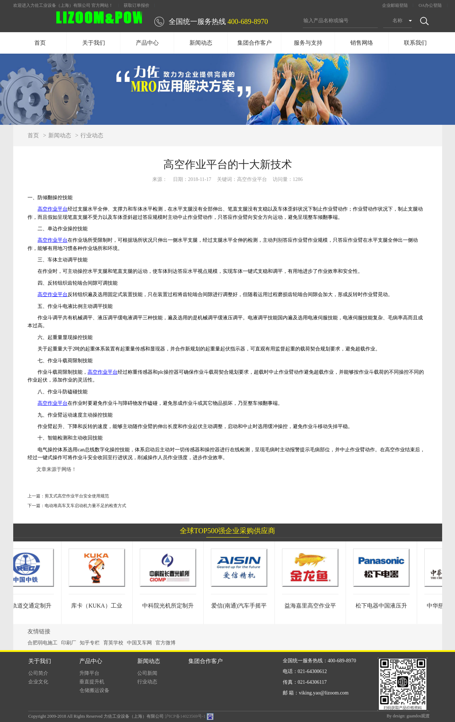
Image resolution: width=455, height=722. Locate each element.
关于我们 (93, 43)
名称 (397, 20)
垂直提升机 (91, 681)
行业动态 (91, 135)
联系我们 (415, 43)
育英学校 (113, 642)
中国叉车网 (139, 642)
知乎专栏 (90, 642)
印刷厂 (68, 642)
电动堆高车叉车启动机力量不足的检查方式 (85, 505)
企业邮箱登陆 (395, 5)
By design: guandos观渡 (408, 715)
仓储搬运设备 (94, 690)
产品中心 (147, 43)
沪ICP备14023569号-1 (185, 716)
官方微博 (165, 642)
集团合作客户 (254, 43)
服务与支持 (308, 43)
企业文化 (38, 681)
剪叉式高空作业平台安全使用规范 (77, 495)
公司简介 (38, 673)
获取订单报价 (136, 5)
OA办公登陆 (430, 5)
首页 (40, 43)
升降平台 (89, 673)
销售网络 (361, 43)
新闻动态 (200, 43)
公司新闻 (147, 673)
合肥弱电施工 (43, 642)
